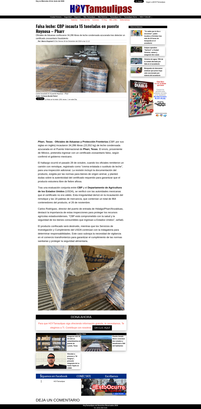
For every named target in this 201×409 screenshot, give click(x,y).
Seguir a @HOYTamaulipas (155, 2)
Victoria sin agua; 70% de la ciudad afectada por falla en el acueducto (153, 61)
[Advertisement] (81, 119)
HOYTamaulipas (59, 381)
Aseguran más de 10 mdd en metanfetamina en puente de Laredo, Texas (73, 341)
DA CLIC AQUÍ (102, 327)
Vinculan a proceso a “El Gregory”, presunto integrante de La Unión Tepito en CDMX (73, 361)
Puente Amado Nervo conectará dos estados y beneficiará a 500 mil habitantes (119, 341)
